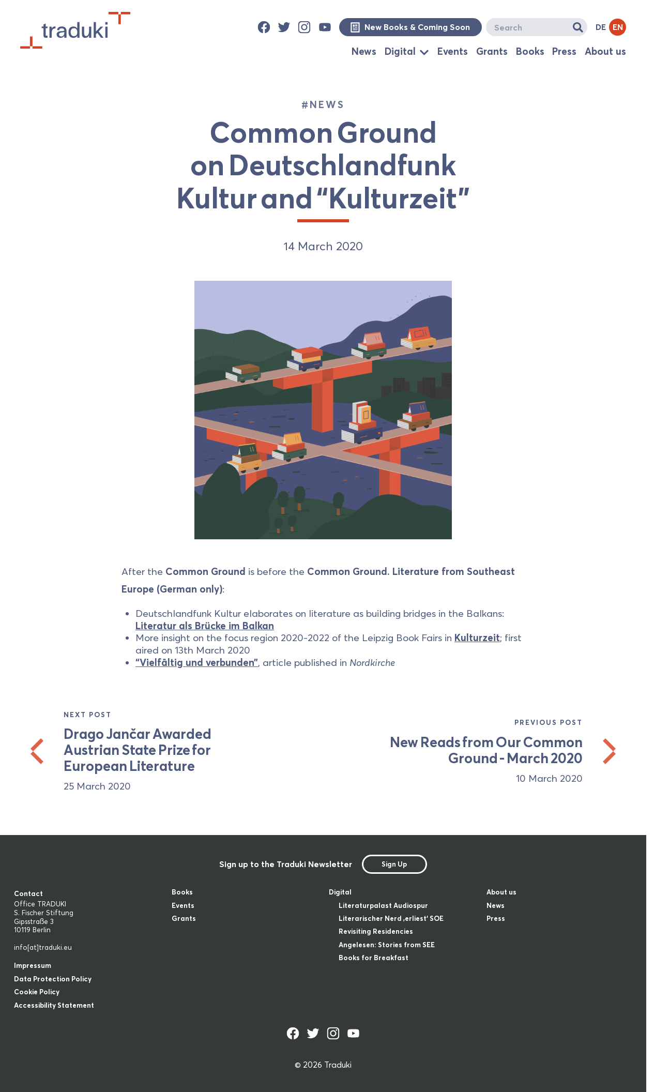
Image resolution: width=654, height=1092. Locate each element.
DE (601, 27)
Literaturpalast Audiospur (383, 905)
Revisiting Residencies (376, 931)
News (364, 51)
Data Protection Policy (53, 979)
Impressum (32, 965)
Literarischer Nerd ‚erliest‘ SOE (391, 918)
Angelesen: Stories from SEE (387, 945)
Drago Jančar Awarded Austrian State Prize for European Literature (137, 750)
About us (605, 51)
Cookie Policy (36, 992)
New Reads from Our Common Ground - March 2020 (486, 750)
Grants (492, 51)
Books (530, 51)
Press (564, 51)
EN (618, 27)
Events (452, 51)
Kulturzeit (477, 637)
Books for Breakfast (373, 957)
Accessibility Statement (54, 1005)
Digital (400, 51)
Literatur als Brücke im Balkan (204, 625)
